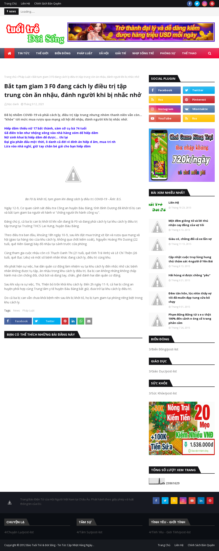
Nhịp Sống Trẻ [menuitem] (143, 53)
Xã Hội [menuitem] (104, 53)
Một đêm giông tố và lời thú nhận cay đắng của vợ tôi (188, 223)
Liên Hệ (25, 3)
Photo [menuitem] (33, 63)
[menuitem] (9, 53)
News (16, 310)
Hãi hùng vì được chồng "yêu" (189, 275)
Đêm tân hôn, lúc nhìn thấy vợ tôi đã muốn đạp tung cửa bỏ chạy (190, 297)
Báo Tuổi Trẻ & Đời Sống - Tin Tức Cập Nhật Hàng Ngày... (60, 545)
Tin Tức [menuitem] (24, 53)
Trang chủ (10, 77)
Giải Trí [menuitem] (120, 53)
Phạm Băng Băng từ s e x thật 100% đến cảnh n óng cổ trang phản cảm (190, 319)
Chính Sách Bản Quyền (47, 3)
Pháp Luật (24, 77)
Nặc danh (13, 104)
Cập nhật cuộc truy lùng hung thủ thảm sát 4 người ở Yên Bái (191, 259)
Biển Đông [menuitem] (63, 53)
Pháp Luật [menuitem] (85, 53)
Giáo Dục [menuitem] (14, 63)
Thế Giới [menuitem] (42, 53)
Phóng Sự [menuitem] (168, 53)
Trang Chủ (10, 3)
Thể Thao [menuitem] (189, 53)
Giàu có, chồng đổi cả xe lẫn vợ (190, 239)
